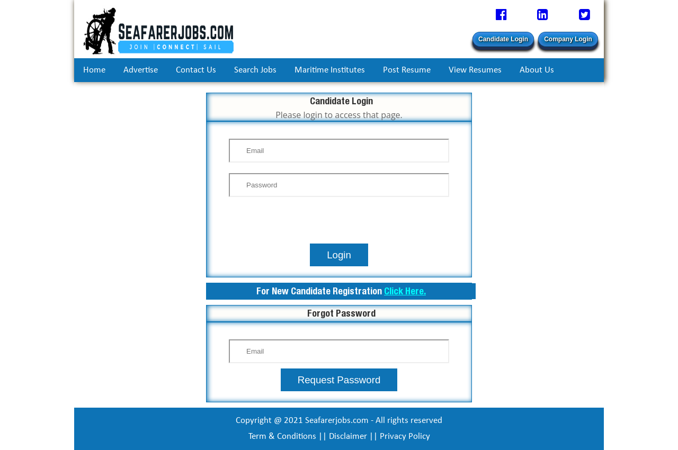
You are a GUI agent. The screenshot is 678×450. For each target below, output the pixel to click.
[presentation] (339, 223)
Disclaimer (348, 436)
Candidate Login (503, 39)
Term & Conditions (282, 436)
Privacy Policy (405, 436)
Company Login (568, 39)
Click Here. (405, 290)
